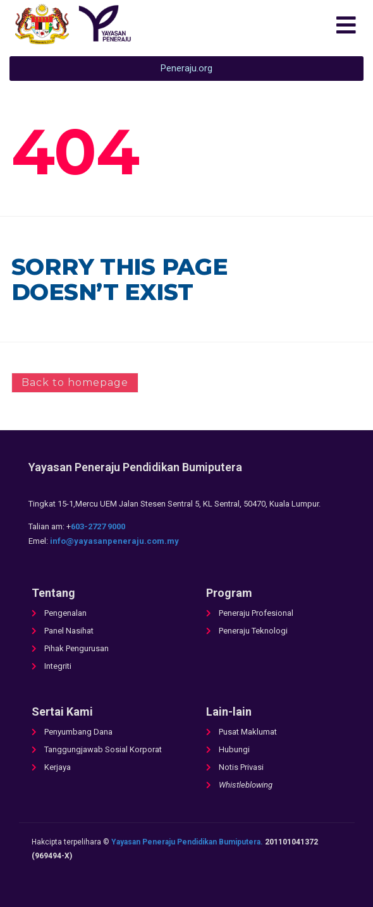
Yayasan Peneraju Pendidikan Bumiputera (135, 467)
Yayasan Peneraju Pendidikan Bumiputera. (187, 842)
